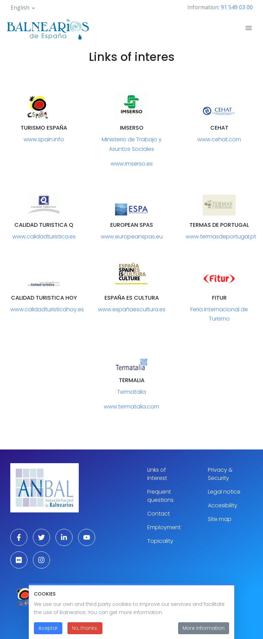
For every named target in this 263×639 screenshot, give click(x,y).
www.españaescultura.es (131, 309)
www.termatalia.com (131, 406)
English (20, 7)
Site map (219, 519)
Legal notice (224, 492)
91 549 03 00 (237, 7)
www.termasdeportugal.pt (221, 236)
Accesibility (222, 505)
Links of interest (157, 474)
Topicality (160, 541)
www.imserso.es (132, 164)
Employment (164, 527)
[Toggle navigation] (248, 28)
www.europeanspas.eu (132, 236)
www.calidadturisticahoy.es (47, 309)
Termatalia (131, 392)
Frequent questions (160, 496)
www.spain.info (44, 139)
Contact (158, 514)
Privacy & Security (220, 474)
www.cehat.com (219, 139)
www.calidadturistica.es (44, 236)
